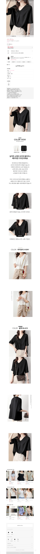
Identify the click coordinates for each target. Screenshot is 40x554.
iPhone (8, 533)
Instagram (11, 539)
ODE (7, 499)
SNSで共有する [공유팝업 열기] (27, 36)
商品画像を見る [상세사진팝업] (13, 36)
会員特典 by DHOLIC (20, 525)
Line (15, 539)
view (32, 58)
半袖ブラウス (11, 38)
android (12, 533)
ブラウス (8, 38)
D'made (8, 481)
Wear (18, 539)
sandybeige (16, 481)
